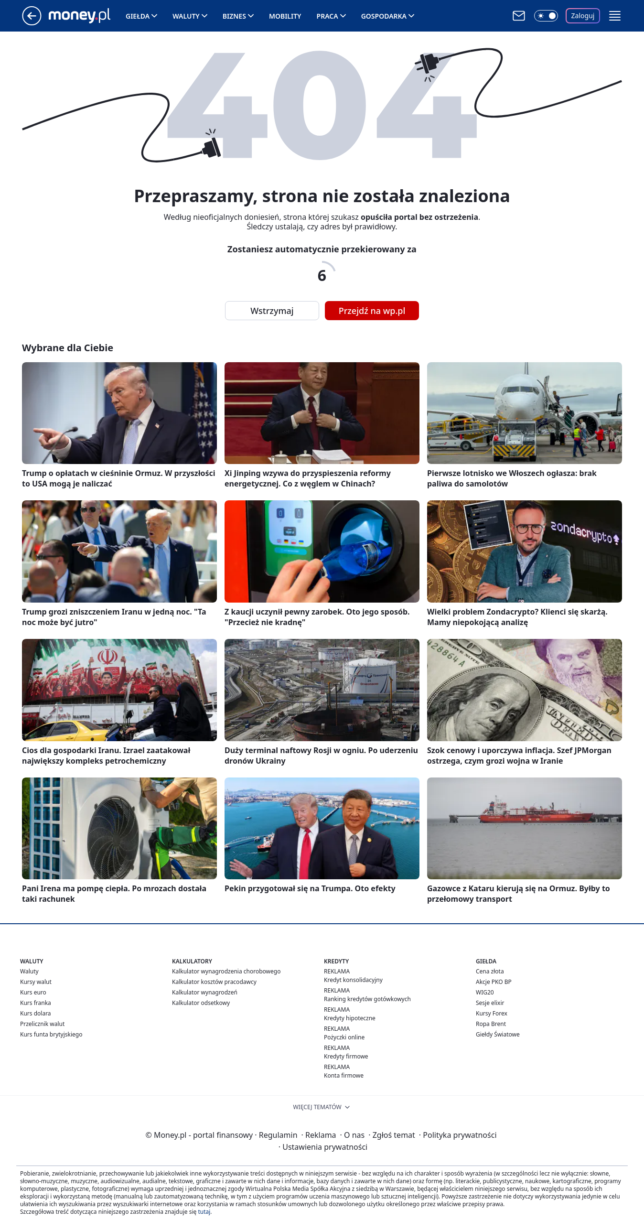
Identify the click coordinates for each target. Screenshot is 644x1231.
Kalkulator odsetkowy (201, 1003)
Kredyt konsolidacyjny (353, 980)
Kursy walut (36, 982)
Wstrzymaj (271, 310)
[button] (615, 15)
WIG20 (485, 992)
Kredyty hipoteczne (350, 1018)
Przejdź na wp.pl (372, 310)
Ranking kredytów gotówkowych (367, 999)
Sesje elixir (490, 1003)
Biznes (234, 16)
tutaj (204, 1212)
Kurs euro (33, 992)
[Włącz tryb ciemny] (546, 16)
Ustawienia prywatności (323, 1147)
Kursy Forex (491, 1013)
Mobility (285, 16)
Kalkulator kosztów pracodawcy (214, 982)
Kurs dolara (35, 1013)
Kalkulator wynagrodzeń (204, 992)
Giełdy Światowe (498, 1034)
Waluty (186, 16)
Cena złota (490, 971)
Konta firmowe (344, 1075)
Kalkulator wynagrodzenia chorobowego (226, 971)
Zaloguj (583, 15)
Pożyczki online (344, 1037)
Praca (327, 16)
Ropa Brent (491, 1024)
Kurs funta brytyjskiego (51, 1034)
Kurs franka (35, 1003)
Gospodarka (384, 16)
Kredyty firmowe (346, 1056)
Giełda (138, 16)
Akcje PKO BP (494, 982)
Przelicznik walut (42, 1024)
